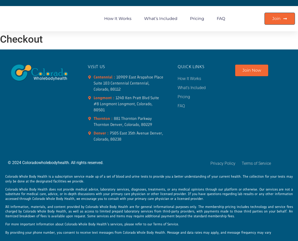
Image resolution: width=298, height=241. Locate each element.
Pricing (197, 18)
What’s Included (160, 18)
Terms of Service (256, 163)
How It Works (117, 18)
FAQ (221, 18)
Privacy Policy (222, 163)
